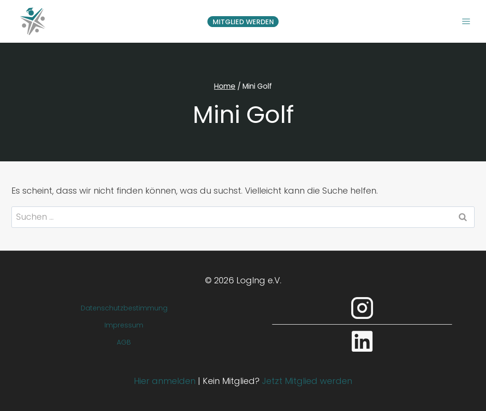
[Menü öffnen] (466, 21)
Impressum (123, 325)
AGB (124, 342)
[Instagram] (362, 308)
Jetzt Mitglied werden (307, 381)
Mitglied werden (243, 22)
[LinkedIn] (362, 341)
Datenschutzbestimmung (124, 308)
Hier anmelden (165, 381)
